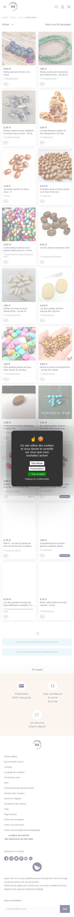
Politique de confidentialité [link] (37, 479)
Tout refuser (37, 463)
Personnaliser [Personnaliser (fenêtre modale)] (37, 468)
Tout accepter (37, 474)
